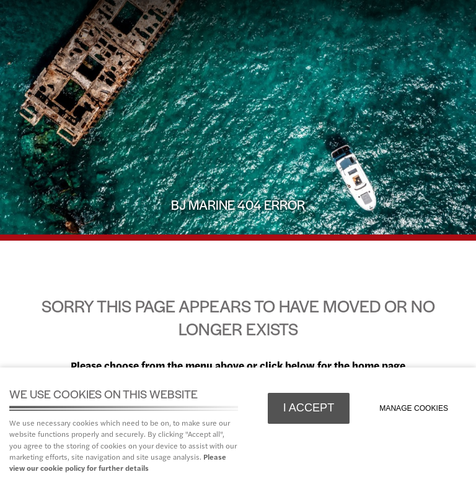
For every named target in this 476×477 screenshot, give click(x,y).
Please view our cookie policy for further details (117, 462)
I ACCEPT (309, 408)
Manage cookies (413, 408)
